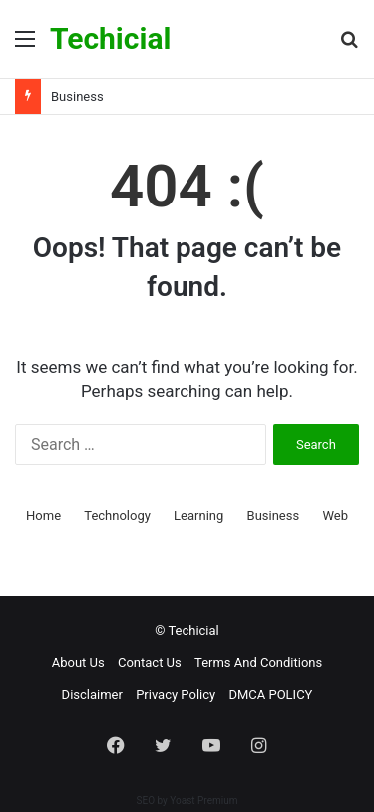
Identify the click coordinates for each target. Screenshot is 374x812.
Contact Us (150, 662)
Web (335, 515)
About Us (78, 662)
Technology (117, 515)
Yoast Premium (203, 800)
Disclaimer (92, 694)
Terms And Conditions (258, 662)
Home (43, 515)
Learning (198, 515)
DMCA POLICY (270, 694)
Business (77, 96)
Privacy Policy (175, 694)
